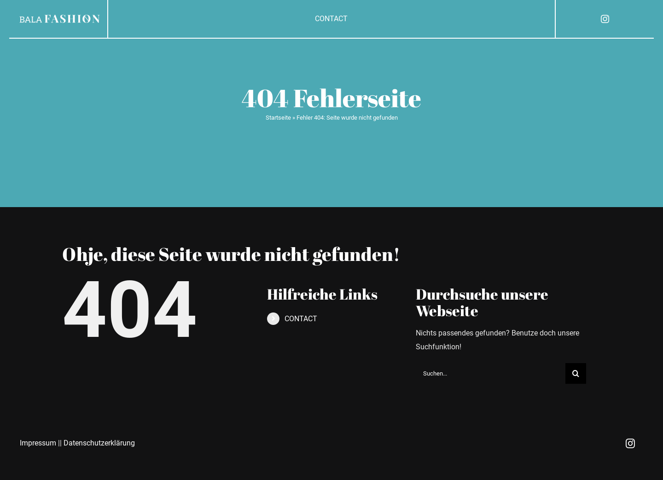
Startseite (278, 117)
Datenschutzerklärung (99, 443)
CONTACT (301, 318)
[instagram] (605, 19)
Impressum (38, 443)
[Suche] (575, 373)
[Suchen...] (490, 373)
